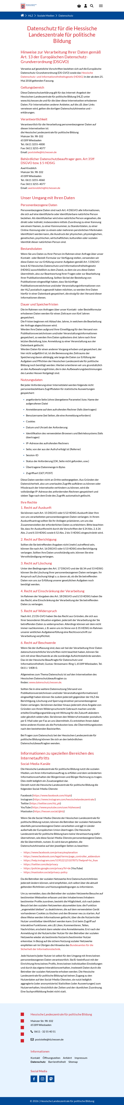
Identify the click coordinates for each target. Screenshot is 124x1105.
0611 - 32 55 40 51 (45, 1031)
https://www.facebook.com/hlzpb (52, 795)
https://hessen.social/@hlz (49, 811)
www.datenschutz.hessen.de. (45, 682)
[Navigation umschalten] (101, 6)
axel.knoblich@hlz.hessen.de (44, 187)
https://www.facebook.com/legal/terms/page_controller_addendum (62, 856)
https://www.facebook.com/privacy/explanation (51, 852)
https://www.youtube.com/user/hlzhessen (56, 807)
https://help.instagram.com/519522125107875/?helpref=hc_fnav (61, 860)
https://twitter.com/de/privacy (41, 864)
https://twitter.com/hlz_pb (45, 803)
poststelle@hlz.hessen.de (42, 152)
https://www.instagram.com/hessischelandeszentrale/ (64, 799)
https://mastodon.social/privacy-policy (45, 872)
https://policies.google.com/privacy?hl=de (47, 868)
